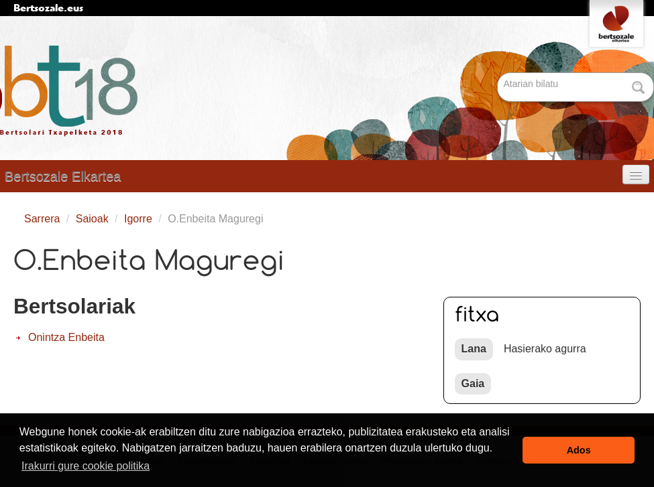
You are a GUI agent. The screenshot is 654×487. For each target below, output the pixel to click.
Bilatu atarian (498, 73)
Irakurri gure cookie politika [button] (85, 466)
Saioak (92, 218)
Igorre (138, 218)
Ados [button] (579, 450)
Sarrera (42, 218)
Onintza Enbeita (66, 337)
